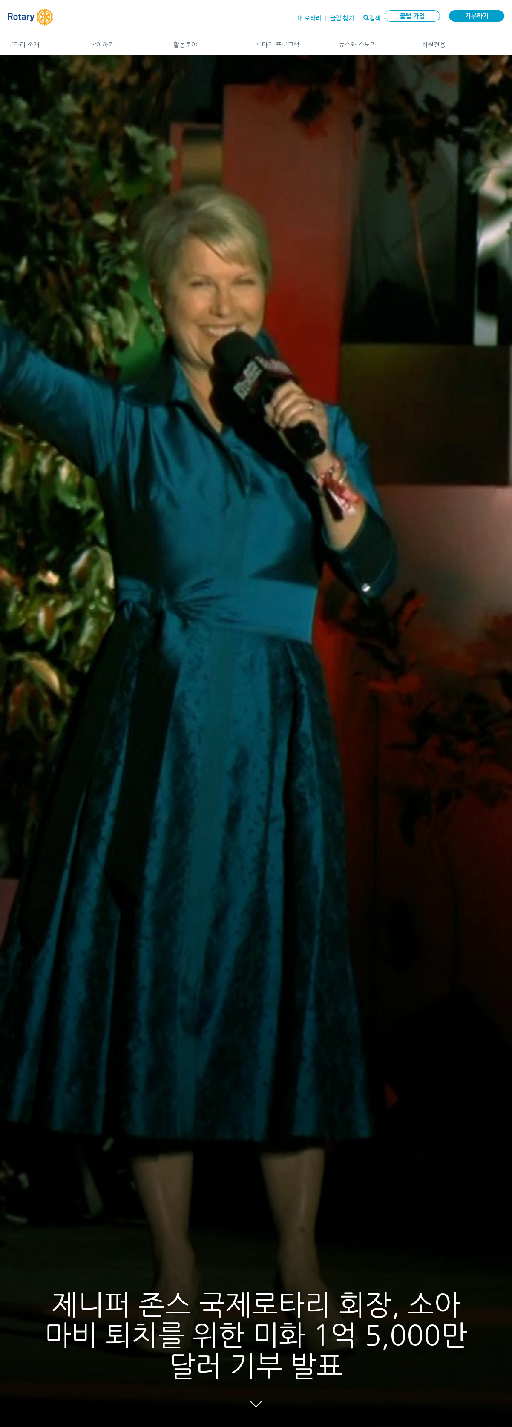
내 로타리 (309, 18)
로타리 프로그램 (289, 41)
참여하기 (123, 41)
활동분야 (206, 41)
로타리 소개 (40, 41)
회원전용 (463, 41)
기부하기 (477, 16)
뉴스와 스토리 (371, 41)
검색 (374, 17)
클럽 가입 (412, 16)
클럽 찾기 (342, 18)
